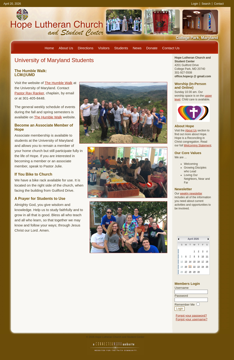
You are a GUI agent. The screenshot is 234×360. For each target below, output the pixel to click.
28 (190, 272)
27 (186, 272)
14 (190, 261)
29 (194, 272)
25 (207, 266)
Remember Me (185, 304)
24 (202, 266)
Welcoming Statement (197, 145)
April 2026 (193, 239)
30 (198, 272)
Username (182, 287)
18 (207, 261)
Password (181, 295)
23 (198, 266)
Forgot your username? (191, 319)
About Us (191, 130)
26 (181, 272)
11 (207, 256)
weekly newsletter (191, 193)
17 (202, 261)
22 (194, 266)
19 (181, 266)
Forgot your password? (191, 315)
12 (181, 261)
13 (186, 261)
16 (198, 261)
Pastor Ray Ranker (29, 93)
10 (202, 256)
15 (194, 261)
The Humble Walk (59, 83)
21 (190, 266)
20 (186, 266)
